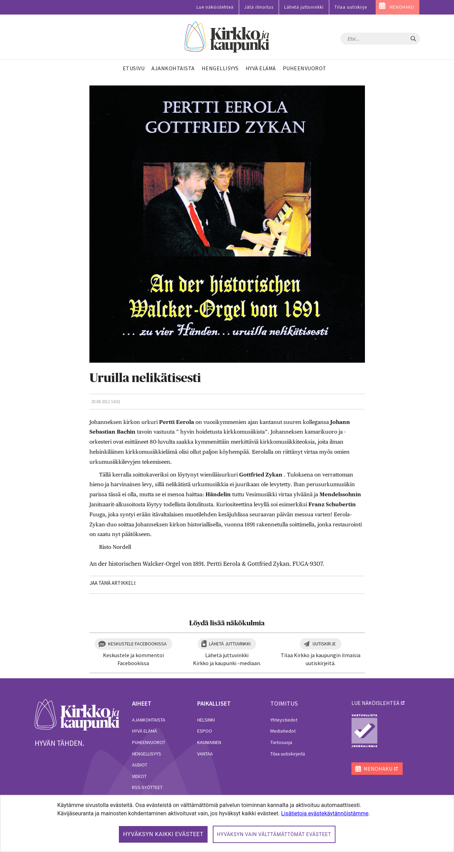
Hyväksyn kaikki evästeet (163, 834)
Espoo (204, 731)
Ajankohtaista (148, 720)
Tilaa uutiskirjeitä (287, 754)
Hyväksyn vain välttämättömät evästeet (274, 834)
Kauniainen (209, 742)
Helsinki (206, 720)
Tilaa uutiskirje (350, 7)
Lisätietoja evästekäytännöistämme (324, 813)
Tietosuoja (281, 742)
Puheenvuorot (148, 742)
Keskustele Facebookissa (137, 644)
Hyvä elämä (144, 731)
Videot (139, 776)
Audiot (139, 765)
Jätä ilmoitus (258, 7)
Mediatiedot (283, 731)
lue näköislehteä (375, 702)
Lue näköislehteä (215, 7)
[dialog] (227, 823)
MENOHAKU (402, 7)
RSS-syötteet (147, 787)
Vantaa (205, 754)
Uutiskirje (324, 644)
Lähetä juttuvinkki (304, 7)
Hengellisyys (146, 754)
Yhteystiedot (283, 720)
